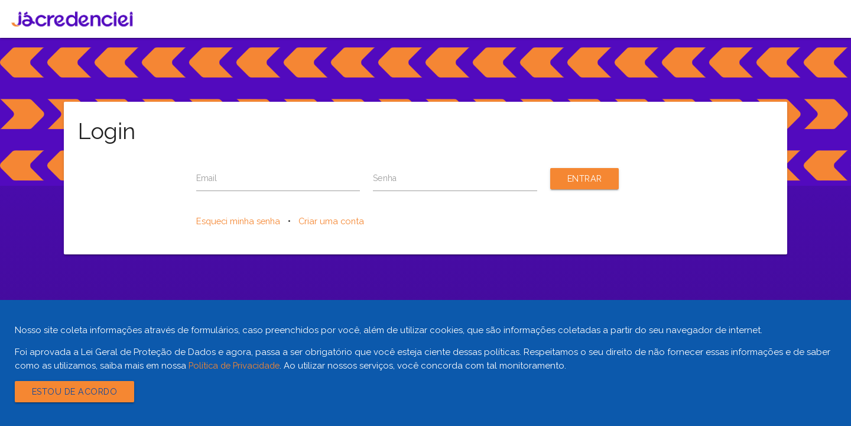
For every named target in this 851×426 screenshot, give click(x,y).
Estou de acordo (77, 391)
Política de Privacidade (237, 365)
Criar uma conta (337, 222)
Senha (386, 178)
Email (207, 178)
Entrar (586, 178)
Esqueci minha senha (240, 222)
